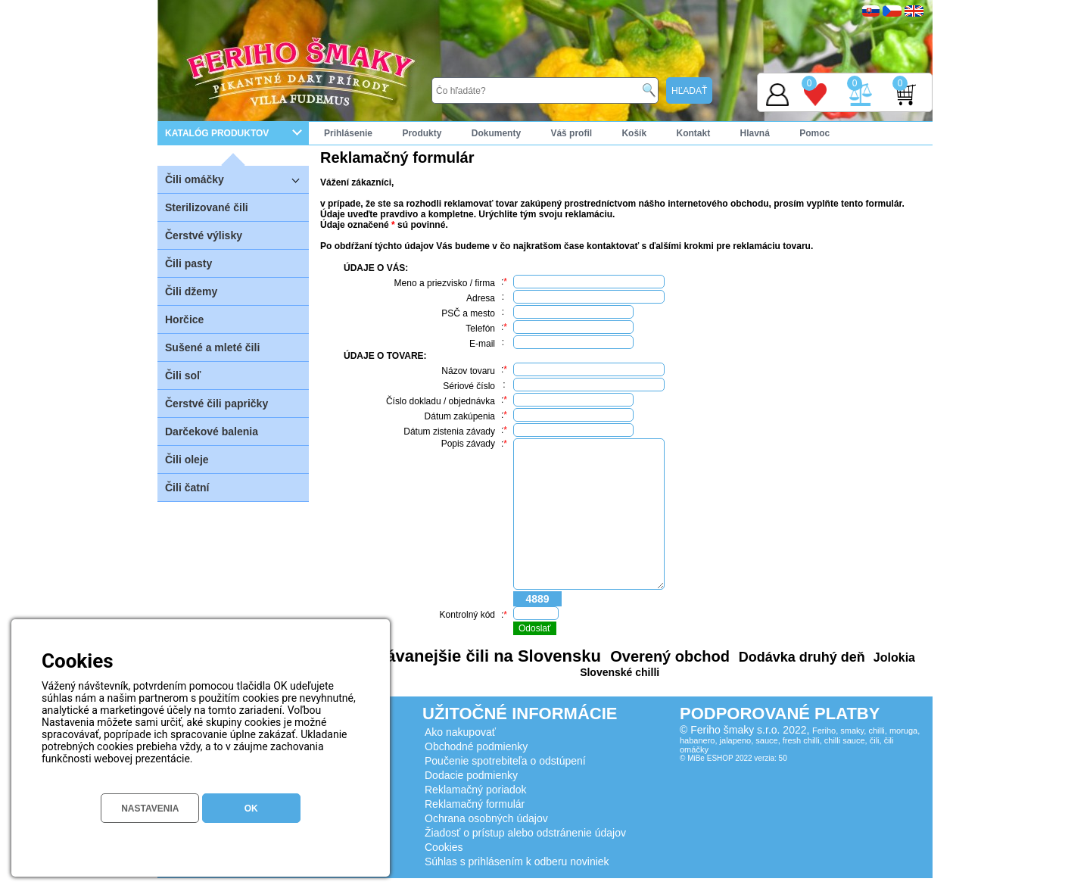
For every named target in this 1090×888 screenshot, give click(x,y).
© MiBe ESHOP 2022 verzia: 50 (733, 758)
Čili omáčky (237, 179)
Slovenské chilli (619, 672)
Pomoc (814, 133)
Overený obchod (668, 656)
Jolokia (892, 657)
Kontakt (693, 133)
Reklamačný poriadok (476, 790)
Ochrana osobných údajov (486, 818)
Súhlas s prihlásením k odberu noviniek (517, 861)
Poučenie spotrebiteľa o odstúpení (505, 761)
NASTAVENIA (150, 808)
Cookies (444, 847)
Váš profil (571, 133)
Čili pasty (188, 263)
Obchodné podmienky (476, 746)
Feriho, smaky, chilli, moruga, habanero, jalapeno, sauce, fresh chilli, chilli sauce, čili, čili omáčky (800, 740)
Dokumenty (496, 133)
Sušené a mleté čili (212, 347)
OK (251, 808)
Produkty (421, 133)
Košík (633, 133)
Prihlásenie (348, 133)
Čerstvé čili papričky (216, 403)
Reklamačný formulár (475, 804)
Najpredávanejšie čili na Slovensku (462, 656)
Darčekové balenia (211, 431)
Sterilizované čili (206, 207)
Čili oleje (187, 459)
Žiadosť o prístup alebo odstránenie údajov (525, 833)
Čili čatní (187, 487)
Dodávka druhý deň (800, 657)
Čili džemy (191, 291)
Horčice (184, 319)
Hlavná (755, 133)
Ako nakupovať (460, 732)
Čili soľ (183, 375)
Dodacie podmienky (471, 775)
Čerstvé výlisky (203, 235)
